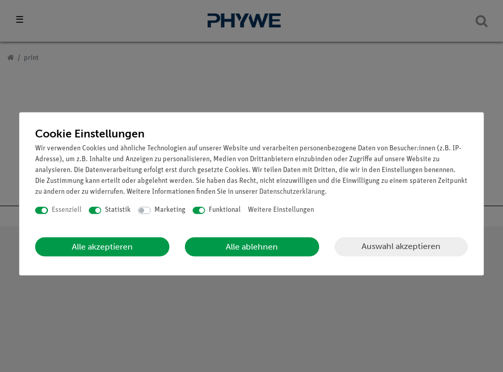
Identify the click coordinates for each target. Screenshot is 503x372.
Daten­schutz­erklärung (292, 192)
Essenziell (67, 210)
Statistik (118, 210)
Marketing (169, 210)
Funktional (225, 210)
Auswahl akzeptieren (401, 246)
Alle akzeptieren (102, 247)
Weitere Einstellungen (281, 210)
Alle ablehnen (252, 247)
